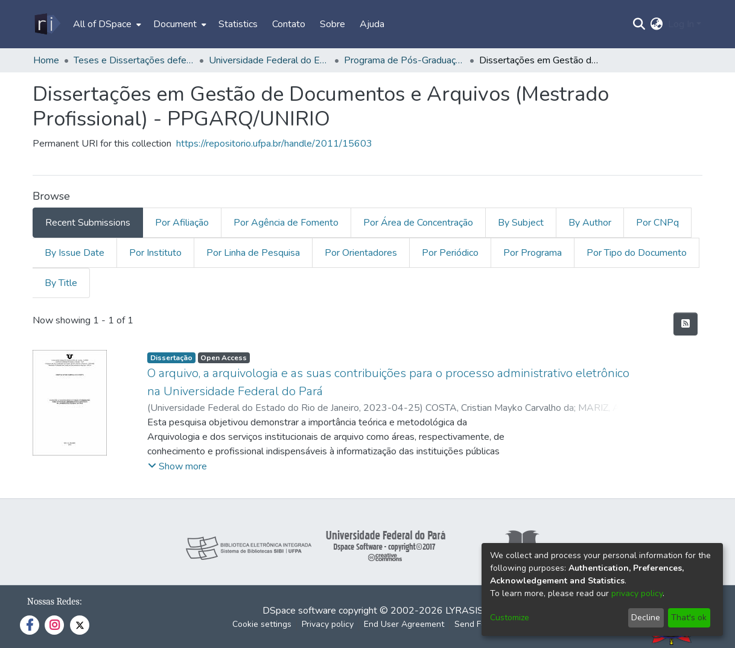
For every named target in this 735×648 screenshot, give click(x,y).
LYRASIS (464, 610)
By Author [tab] (589, 222)
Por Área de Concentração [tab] (418, 222)
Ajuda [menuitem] (372, 24)
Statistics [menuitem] (238, 24)
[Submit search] (639, 24)
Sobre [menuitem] (332, 24)
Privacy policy (328, 624)
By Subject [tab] (521, 222)
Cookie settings (261, 624)
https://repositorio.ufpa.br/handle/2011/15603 (274, 143)
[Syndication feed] (685, 324)
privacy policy (637, 593)
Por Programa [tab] (532, 252)
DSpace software (299, 610)
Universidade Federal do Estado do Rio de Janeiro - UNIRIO (269, 60)
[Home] (47, 24)
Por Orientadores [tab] (361, 252)
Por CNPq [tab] (657, 222)
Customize (509, 617)
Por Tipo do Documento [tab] (637, 252)
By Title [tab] (61, 283)
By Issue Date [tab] (74, 252)
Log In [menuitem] (681, 24)
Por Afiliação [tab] (182, 222)
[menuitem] (106, 24)
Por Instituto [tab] (155, 252)
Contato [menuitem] (288, 24)
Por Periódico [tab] (450, 252)
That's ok (689, 617)
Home (46, 60)
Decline (645, 617)
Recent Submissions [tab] (87, 222)
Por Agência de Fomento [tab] (286, 222)
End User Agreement (404, 624)
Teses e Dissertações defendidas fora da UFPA (134, 60)
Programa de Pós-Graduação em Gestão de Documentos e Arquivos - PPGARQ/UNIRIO (404, 60)
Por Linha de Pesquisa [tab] (253, 252)
